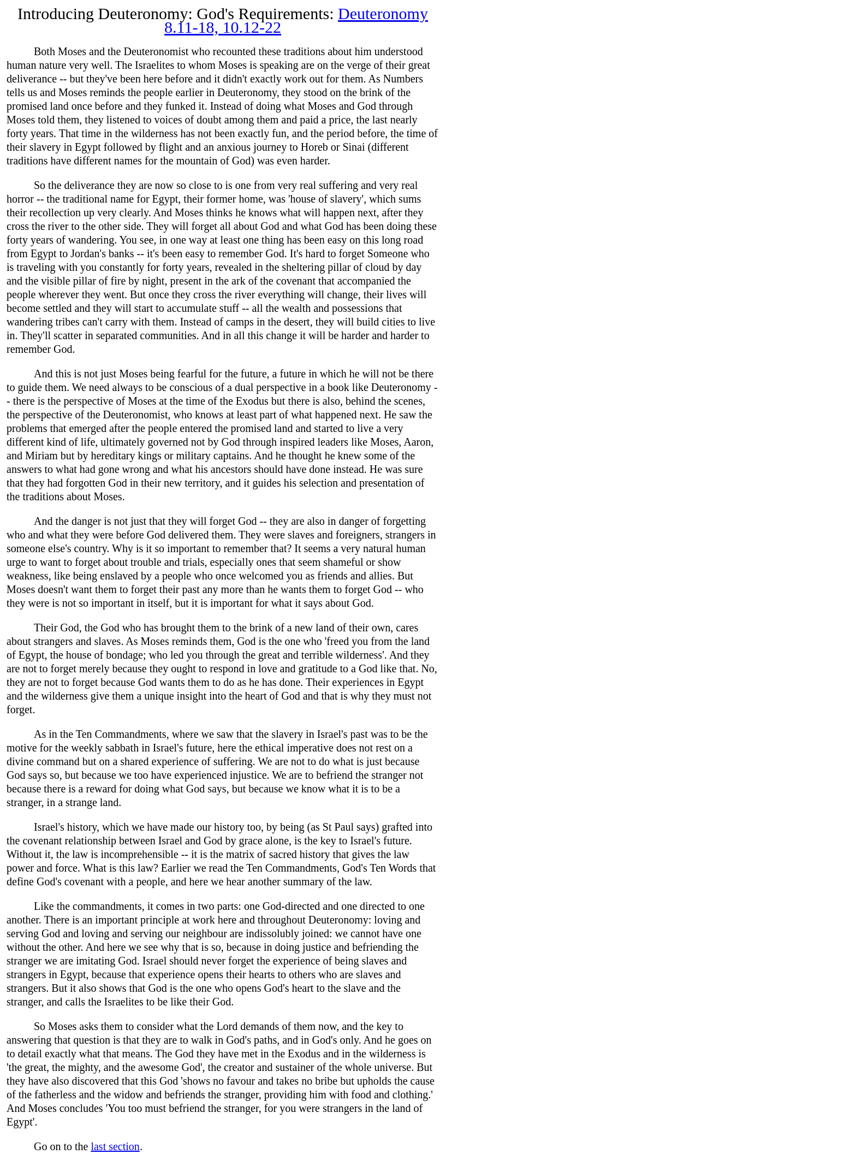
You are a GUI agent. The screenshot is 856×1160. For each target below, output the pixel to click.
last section (115, 1146)
